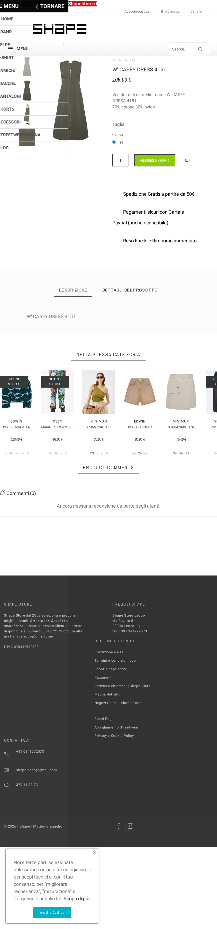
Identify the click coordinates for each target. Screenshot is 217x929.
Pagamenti (103, 697)
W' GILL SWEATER (24, 447)
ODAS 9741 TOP (136, 447)
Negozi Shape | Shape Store (118, 722)
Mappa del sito (107, 714)
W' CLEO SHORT (193, 447)
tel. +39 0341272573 (129, 651)
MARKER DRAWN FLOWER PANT (80, 447)
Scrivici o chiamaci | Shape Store (122, 706)
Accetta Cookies (52, 912)
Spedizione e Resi (109, 672)
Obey (80, 441)
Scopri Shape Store (110, 689)
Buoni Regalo (105, 739)
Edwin (24, 441)
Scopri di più (76, 898)
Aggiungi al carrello (154, 160)
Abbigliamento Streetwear (116, 747)
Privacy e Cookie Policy (114, 755)
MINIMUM (124, 60)
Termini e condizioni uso (115, 680)
